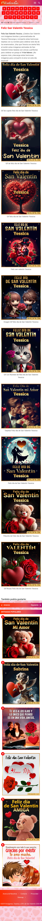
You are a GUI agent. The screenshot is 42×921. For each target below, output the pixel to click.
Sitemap (21, 897)
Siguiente (34, 605)
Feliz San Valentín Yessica (17, 28)
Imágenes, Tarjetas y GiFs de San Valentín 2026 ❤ (23, 904)
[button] (4, 9)
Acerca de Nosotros (10, 894)
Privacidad (34, 894)
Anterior (7, 605)
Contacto (24, 894)
